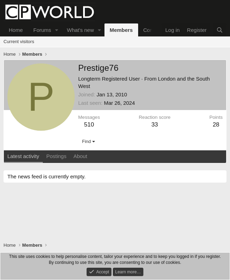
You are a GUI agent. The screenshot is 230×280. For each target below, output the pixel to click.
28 (216, 124)
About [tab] (80, 156)
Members (121, 30)
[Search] (219, 29)
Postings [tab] (56, 156)
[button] (57, 29)
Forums (42, 30)
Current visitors (19, 41)
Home (16, 30)
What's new (80, 30)
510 (89, 124)
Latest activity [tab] (23, 156)
